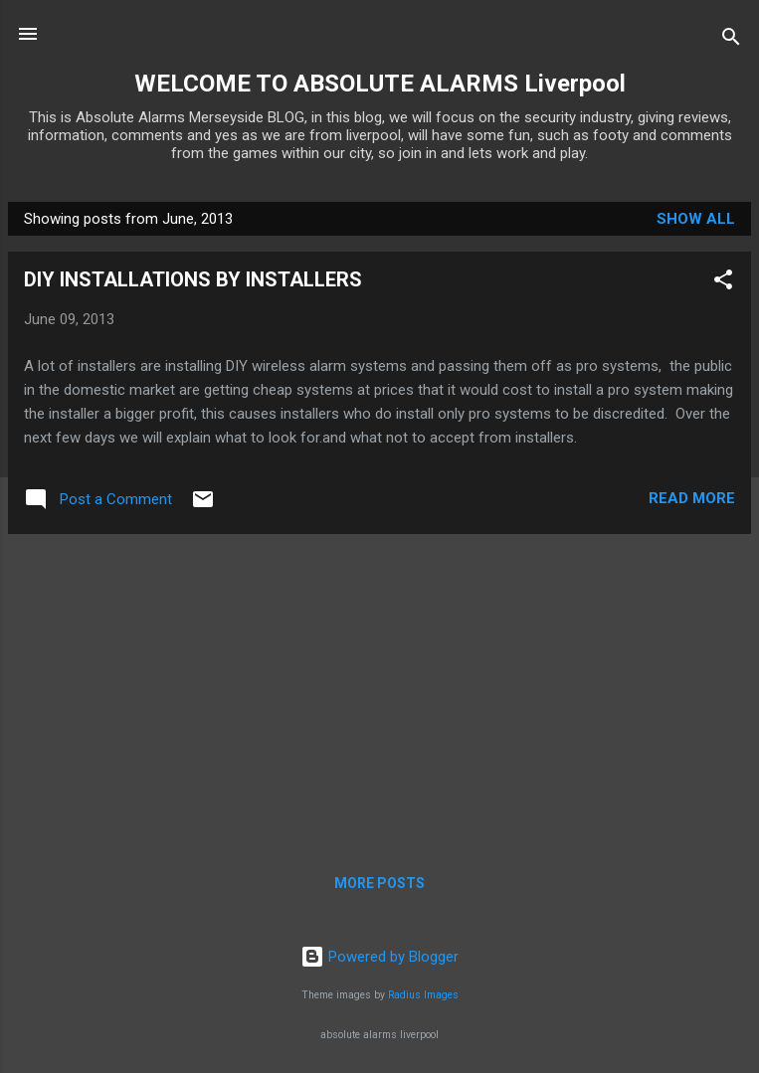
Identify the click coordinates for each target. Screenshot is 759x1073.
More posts (379, 883)
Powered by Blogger (379, 957)
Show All (696, 219)
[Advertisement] (379, 689)
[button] (723, 283)
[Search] (731, 40)
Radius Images (423, 994)
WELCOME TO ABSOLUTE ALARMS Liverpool (380, 83)
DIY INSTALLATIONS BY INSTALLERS (193, 279)
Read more (692, 498)
